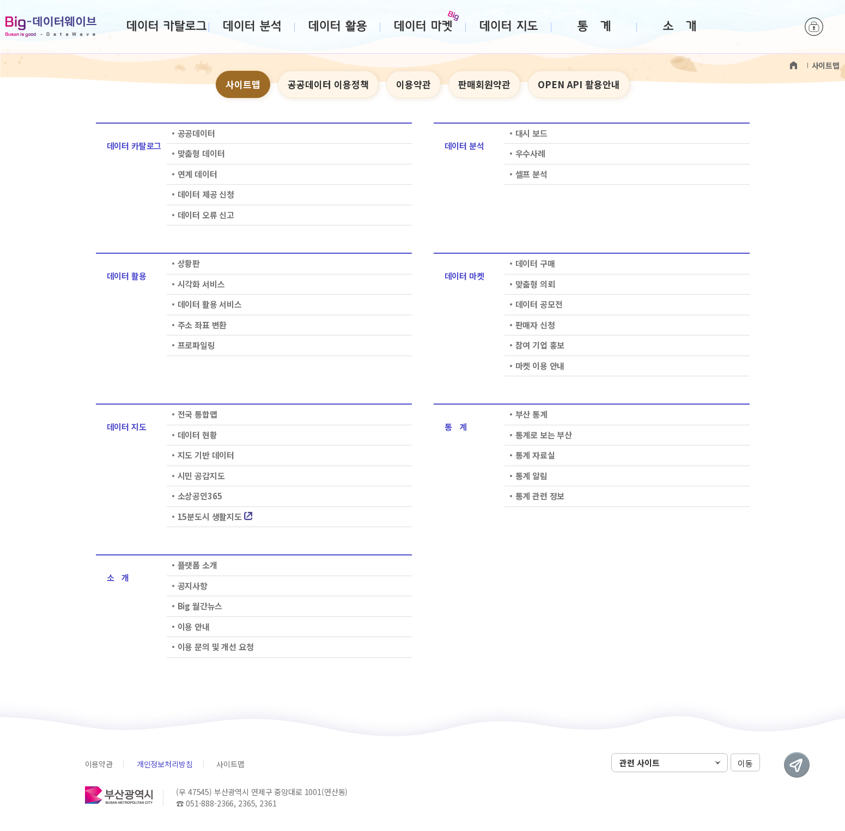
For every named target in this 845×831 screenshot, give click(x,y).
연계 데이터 (197, 174)
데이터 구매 (535, 263)
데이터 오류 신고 (206, 215)
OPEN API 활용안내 (579, 84)
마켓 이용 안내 (540, 365)
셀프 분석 (531, 174)
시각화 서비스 (201, 284)
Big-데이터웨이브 (50, 26)
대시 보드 (531, 133)
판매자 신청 (535, 325)
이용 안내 (194, 626)
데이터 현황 (197, 435)
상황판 (189, 263)
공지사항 (193, 585)
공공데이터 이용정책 (328, 84)
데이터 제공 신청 (206, 194)
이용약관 (413, 84)
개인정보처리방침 (165, 764)
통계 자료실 (535, 455)
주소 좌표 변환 (202, 325)
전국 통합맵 (197, 414)
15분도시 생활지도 (215, 516)
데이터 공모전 (539, 304)
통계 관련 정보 (540, 496)
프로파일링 (196, 345)
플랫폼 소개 (197, 565)
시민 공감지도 (201, 475)
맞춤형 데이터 (201, 153)
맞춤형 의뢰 (535, 284)
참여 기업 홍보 (540, 345)
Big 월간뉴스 (200, 606)
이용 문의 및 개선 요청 (216, 646)
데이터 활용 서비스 (210, 304)
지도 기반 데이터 (206, 455)
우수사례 (530, 153)
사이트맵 (243, 84)
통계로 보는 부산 (544, 435)
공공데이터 (196, 133)
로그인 (814, 27)
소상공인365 (200, 496)
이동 (745, 763)
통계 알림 (531, 475)
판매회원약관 (484, 84)
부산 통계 (531, 414)
